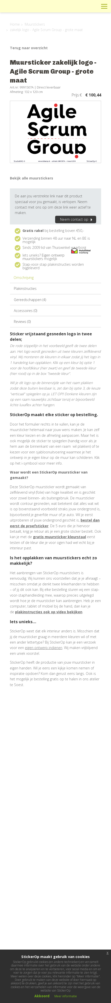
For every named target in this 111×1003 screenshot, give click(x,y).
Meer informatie (65, 996)
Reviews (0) (22, 321)
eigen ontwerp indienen (43, 647)
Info (71, 6)
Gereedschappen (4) (30, 299)
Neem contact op (77, 219)
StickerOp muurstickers (21, 10)
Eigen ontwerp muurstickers (43, 257)
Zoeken (93, 6)
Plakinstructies (25, 288)
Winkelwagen (82, 6)
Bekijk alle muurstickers (31, 178)
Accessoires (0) (25, 310)
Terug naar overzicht (29, 47)
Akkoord (41, 996)
